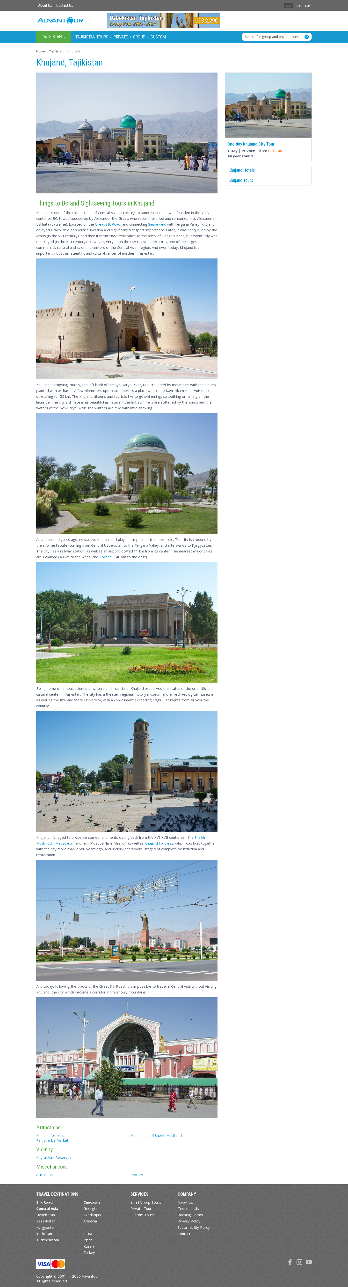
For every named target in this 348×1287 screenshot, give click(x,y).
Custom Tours (142, 1214)
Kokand (105, 556)
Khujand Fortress (159, 843)
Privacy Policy (189, 1221)
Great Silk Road (107, 224)
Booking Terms (190, 1214)
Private (121, 36)
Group (139, 36)
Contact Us (64, 5)
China (87, 1233)
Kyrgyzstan (45, 1227)
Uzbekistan (45, 1214)
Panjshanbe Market (52, 1140)
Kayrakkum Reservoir (54, 1157)
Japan (87, 1239)
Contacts (185, 1233)
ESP (307, 5)
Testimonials (188, 1208)
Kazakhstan (45, 1221)
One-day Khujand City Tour (251, 144)
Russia (88, 1246)
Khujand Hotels (242, 170)
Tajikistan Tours (91, 36)
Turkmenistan (47, 1239)
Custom (158, 36)
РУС (298, 5)
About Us (45, 5)
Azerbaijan (92, 1214)
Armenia (90, 1221)
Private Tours (141, 1208)
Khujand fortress (50, 1135)
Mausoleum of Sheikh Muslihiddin (157, 1135)
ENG (288, 5)
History (136, 1174)
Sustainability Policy (194, 1227)
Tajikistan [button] (53, 36)
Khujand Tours (241, 180)
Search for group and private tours (272, 36)
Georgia (90, 1208)
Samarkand (157, 224)
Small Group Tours (145, 1202)
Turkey (89, 1252)
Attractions (45, 1174)
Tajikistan (44, 1233)
